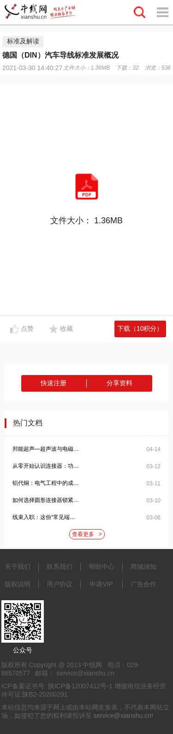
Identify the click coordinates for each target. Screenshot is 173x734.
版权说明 (17, 584)
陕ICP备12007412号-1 (80, 686)
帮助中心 (101, 566)
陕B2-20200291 (44, 694)
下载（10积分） (140, 328)
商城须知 (143, 566)
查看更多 (87, 534)
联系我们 (59, 566)
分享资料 (119, 383)
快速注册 (53, 383)
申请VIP (101, 584)
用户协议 (59, 584)
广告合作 (143, 584)
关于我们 (17, 566)
